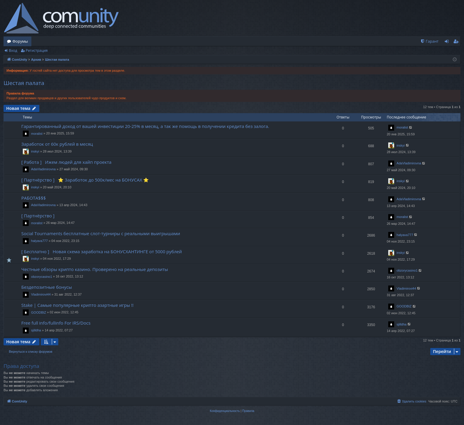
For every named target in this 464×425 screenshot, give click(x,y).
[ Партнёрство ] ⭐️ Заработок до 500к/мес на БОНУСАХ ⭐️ (85, 180)
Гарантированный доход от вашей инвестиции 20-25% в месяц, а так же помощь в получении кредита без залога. (145, 126)
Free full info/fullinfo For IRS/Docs (56, 323)
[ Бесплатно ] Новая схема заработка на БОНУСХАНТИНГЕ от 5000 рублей (101, 251)
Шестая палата (24, 83)
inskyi (35, 151)
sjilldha (36, 330)
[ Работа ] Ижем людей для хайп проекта (66, 162)
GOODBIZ (38, 312)
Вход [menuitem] (447, 42)
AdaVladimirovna (43, 169)
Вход (13, 50)
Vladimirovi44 (41, 294)
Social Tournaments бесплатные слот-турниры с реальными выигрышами (100, 233)
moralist (37, 133)
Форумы (20, 41)
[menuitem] (429, 41)
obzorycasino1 (41, 276)
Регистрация (37, 50)
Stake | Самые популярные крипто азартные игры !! (77, 305)
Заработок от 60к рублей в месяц (57, 144)
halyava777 (39, 241)
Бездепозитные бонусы (46, 287)
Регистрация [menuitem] (457, 42)
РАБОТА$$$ (33, 198)
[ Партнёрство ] (39, 216)
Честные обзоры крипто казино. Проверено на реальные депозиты (94, 269)
